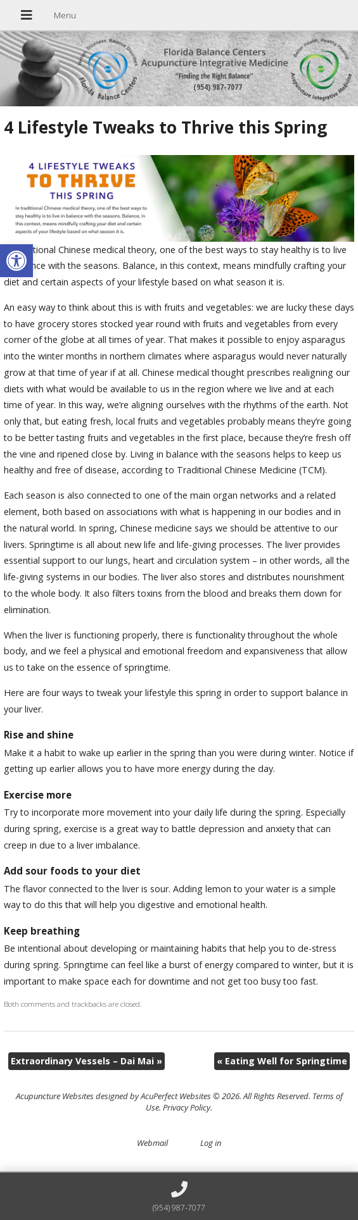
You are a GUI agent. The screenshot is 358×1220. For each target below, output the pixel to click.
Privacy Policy (186, 1107)
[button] (16, 260)
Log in (210, 1142)
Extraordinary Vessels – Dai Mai (86, 1061)
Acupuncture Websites (55, 1096)
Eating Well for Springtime (282, 1061)
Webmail (152, 1142)
